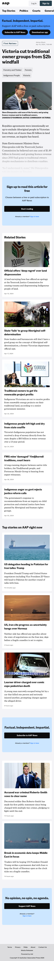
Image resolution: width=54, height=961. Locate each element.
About (33, 947)
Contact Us (42, 947)
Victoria (26, 75)
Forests (28, 70)
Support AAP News (27, 906)
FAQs (26, 947)
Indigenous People (11, 75)
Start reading (27, 209)
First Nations (10, 43)
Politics (24, 10)
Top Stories (8, 10)
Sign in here (34, 216)
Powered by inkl (27, 954)
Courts (36, 10)
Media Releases (27, 950)
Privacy (17, 947)
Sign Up (45, 3)
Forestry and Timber (12, 70)
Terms (9, 947)
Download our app (40, 32)
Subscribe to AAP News (15, 32)
